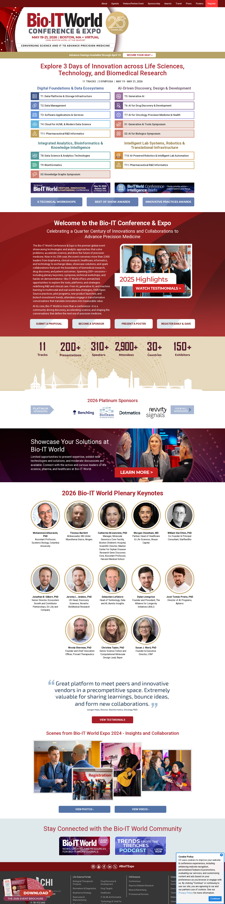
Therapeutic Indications (111, 891)
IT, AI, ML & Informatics (111, 879)
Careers (174, 884)
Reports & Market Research (141, 868)
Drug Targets (107, 871)
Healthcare (106, 875)
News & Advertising (137, 872)
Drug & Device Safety (82, 898)
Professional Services (139, 877)
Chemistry (77, 887)
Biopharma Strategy (82, 875)
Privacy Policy (186, 892)
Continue (215, 898)
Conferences (135, 864)
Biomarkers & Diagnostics (84, 871)
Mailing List (176, 879)
